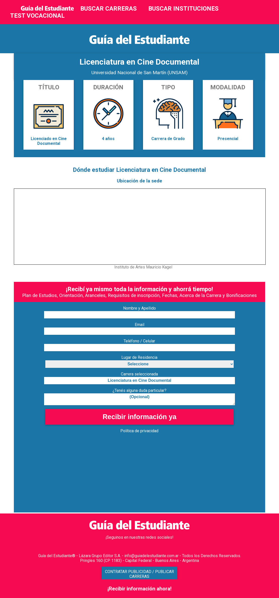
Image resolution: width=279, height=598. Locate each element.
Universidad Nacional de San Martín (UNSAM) (139, 72)
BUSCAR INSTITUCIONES (183, 8)
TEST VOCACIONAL (37, 15)
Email (139, 324)
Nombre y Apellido (139, 308)
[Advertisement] (139, 477)
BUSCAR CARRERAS (108, 8)
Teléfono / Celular (139, 341)
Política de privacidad (139, 430)
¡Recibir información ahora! (139, 589)
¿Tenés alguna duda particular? (139, 390)
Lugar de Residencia (139, 357)
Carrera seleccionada (139, 374)
